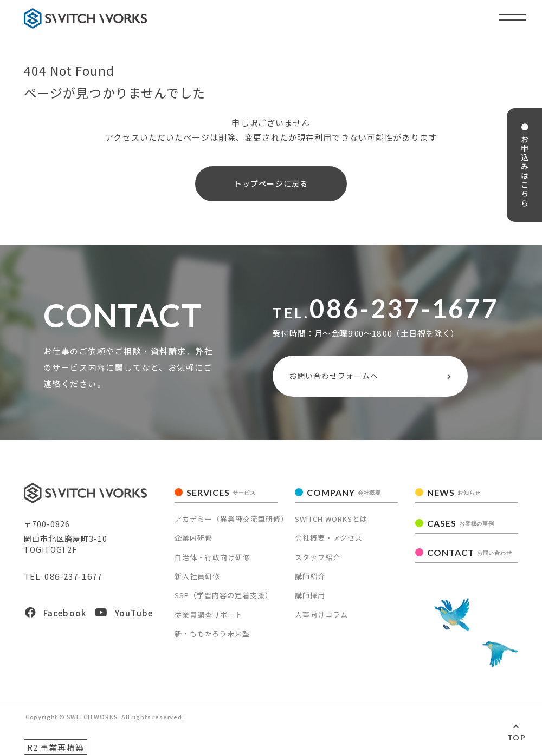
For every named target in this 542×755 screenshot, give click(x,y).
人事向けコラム (321, 614)
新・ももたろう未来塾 (212, 633)
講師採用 (310, 595)
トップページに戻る (271, 183)
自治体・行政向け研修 (212, 557)
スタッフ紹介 (317, 557)
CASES (460, 523)
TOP (516, 737)
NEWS (454, 492)
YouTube (124, 613)
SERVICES (221, 492)
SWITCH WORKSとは (331, 519)
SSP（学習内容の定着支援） (224, 595)
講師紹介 (310, 576)
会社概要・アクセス (329, 538)
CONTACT (469, 552)
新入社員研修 (197, 576)
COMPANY (344, 492)
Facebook (55, 613)
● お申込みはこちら (524, 165)
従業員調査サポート (209, 614)
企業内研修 (193, 538)
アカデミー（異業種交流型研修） (231, 519)
